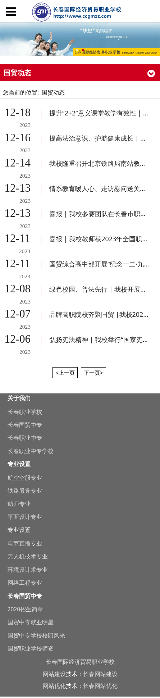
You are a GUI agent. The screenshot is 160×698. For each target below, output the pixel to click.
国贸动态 (53, 92)
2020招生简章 (26, 609)
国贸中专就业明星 (31, 622)
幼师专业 (19, 504)
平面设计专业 (25, 517)
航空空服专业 (25, 478)
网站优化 (54, 686)
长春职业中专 (25, 438)
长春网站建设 (100, 674)
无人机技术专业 (28, 556)
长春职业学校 (25, 412)
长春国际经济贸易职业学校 (80, 662)
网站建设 (54, 674)
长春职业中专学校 (31, 451)
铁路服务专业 (25, 490)
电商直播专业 (25, 543)
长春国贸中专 (25, 425)
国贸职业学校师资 (31, 648)
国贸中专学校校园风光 (36, 635)
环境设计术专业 (28, 570)
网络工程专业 (25, 583)
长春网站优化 (100, 686)
